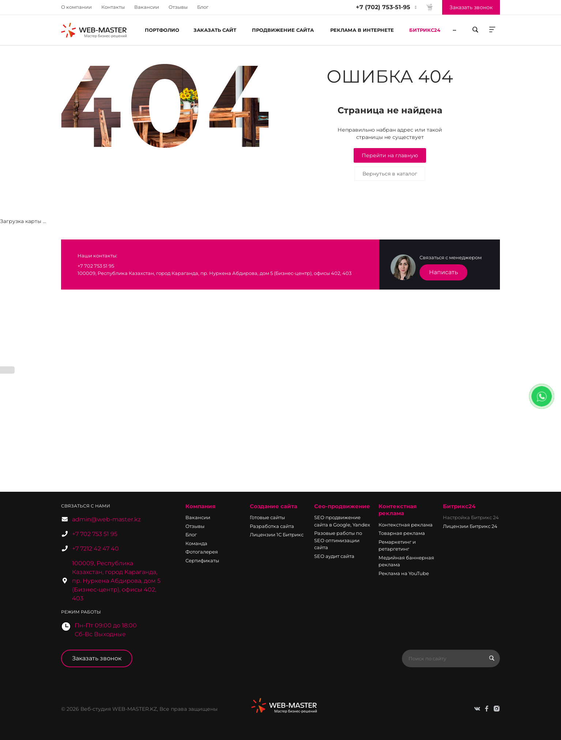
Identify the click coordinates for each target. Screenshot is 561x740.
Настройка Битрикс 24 (471, 517)
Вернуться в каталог (389, 173)
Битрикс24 (459, 506)
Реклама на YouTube (404, 573)
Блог (202, 7)
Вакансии (146, 7)
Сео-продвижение (342, 506)
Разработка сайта (272, 526)
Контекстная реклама (398, 510)
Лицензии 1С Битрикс (277, 534)
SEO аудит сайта (334, 556)
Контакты (113, 7)
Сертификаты (202, 560)
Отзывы (178, 7)
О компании (76, 7)
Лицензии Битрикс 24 (470, 526)
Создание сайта (273, 506)
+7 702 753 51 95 (94, 534)
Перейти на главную (390, 155)
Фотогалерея (201, 552)
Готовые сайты (267, 517)
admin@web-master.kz (106, 519)
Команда (196, 543)
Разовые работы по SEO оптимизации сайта (338, 540)
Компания (200, 506)
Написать (443, 272)
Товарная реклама (402, 533)
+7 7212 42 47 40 (95, 548)
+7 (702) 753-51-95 (383, 7)
